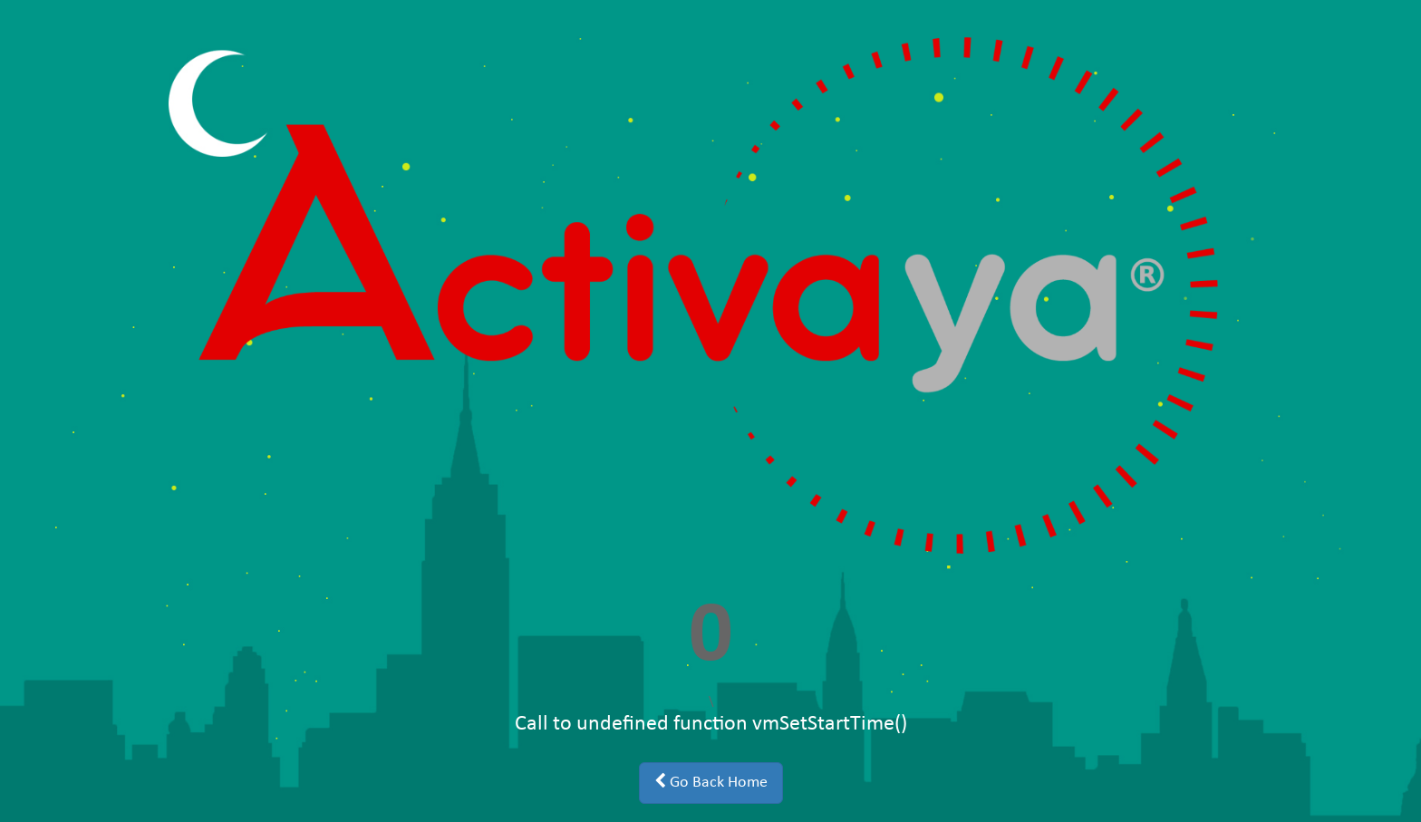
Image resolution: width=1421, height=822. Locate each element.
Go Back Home (711, 782)
